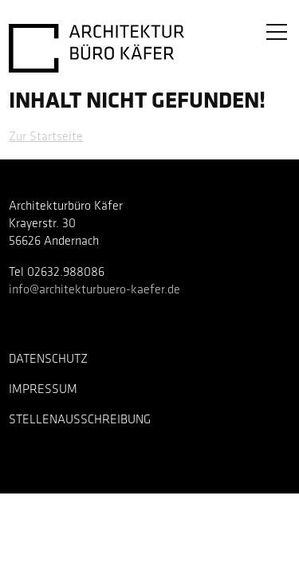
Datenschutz (48, 359)
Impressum (43, 389)
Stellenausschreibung (80, 420)
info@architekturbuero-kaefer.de (94, 290)
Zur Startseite (46, 137)
